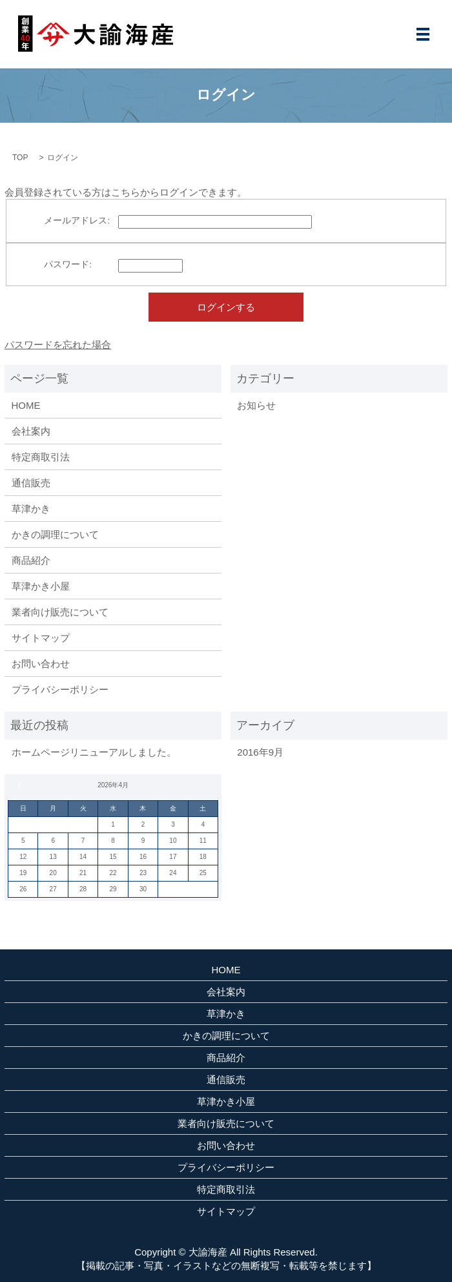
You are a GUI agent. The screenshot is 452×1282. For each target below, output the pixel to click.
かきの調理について (55, 534)
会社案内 (31, 431)
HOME (26, 405)
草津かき (31, 508)
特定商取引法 (41, 456)
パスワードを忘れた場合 (58, 344)
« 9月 (21, 785)
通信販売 (31, 482)
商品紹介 (31, 560)
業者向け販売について (60, 611)
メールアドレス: (77, 220)
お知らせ (256, 405)
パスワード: (68, 264)
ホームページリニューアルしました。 (94, 752)
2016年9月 (260, 752)
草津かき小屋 (41, 586)
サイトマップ (41, 637)
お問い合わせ (41, 663)
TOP (20, 157)
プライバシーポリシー (60, 689)
